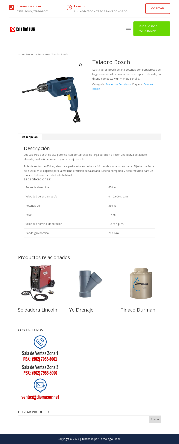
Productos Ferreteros (38, 54)
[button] (80, 65)
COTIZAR (157, 8)
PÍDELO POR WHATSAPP (148, 29)
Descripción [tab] (30, 137)
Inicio (21, 54)
